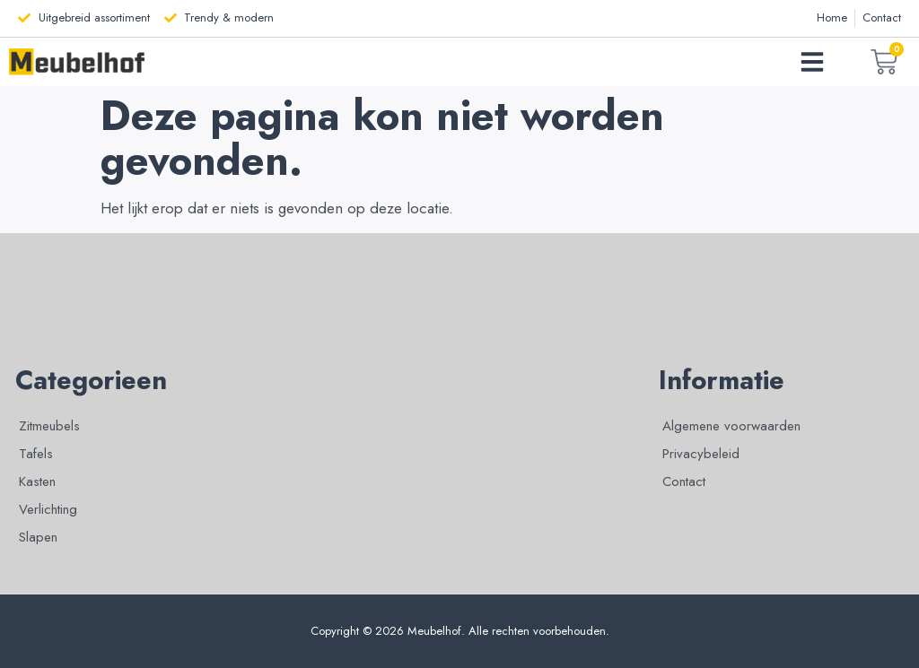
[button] (812, 62)
